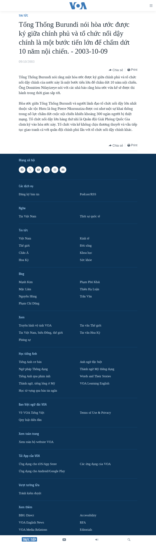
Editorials (86, 530)
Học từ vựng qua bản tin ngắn (38, 391)
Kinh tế (84, 238)
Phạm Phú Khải (90, 282)
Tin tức (23, 15)
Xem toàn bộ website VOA (36, 442)
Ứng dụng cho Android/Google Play (42, 471)
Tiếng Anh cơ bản (30, 362)
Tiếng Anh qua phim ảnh (34, 376)
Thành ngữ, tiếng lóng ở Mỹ (37, 383)
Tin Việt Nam (27, 216)
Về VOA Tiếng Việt (31, 413)
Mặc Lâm (25, 289)
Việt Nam (25, 238)
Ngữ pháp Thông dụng (33, 369)
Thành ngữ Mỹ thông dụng (97, 369)
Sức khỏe (86, 260)
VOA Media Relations (33, 530)
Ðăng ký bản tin (29, 194)
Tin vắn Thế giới (90, 325)
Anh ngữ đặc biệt (91, 362)
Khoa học (86, 253)
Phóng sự (25, 340)
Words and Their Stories (95, 376)
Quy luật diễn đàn (30, 420)
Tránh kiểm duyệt (30, 493)
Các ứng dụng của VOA (95, 464)
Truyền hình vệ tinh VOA (35, 325)
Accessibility (88, 515)
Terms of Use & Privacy (95, 413)
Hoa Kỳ (24, 260)
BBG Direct (26, 515)
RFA (83, 523)
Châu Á (24, 253)
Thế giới (24, 246)
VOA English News (31, 523)
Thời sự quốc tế (90, 216)
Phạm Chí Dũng (29, 303)
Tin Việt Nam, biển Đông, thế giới (41, 333)
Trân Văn (86, 296)
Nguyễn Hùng (28, 296)
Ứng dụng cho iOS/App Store (38, 464)
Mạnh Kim (26, 282)
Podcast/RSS (88, 194)
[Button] (116, 70)
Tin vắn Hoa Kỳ (90, 333)
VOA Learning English (94, 383)
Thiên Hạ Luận (89, 289)
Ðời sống (86, 246)
